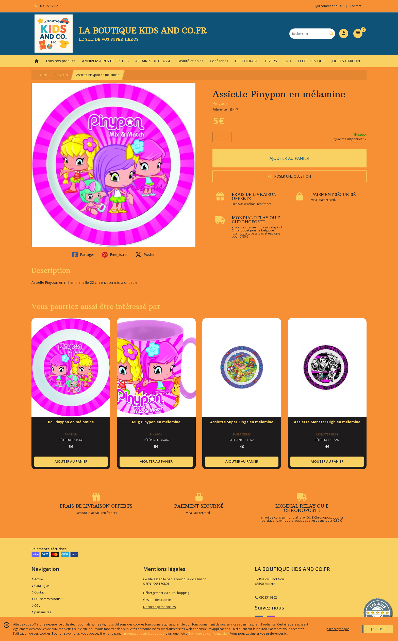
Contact (355, 6)
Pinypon (220, 103)
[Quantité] (221, 137)
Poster (145, 255)
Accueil (42, 75)
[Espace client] (343, 33)
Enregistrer (115, 255)
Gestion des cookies (157, 600)
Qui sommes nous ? (46, 599)
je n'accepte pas (337, 629)
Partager (83, 255)
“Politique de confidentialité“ (208, 633)
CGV (35, 605)
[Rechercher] (331, 34)
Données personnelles (159, 607)
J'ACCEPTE (378, 629)
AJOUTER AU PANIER (289, 158)
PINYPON (61, 75)
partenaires (41, 612)
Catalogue (40, 586)
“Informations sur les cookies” (143, 633)
